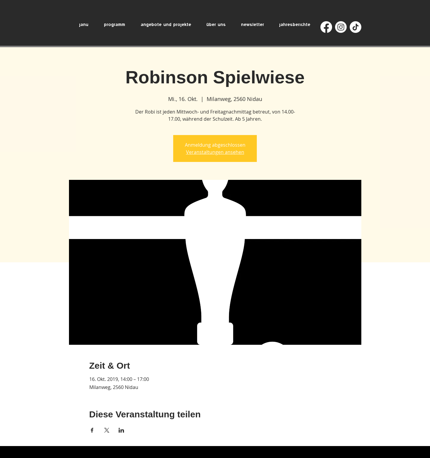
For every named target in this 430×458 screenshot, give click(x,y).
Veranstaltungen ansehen (215, 152)
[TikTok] (355, 27)
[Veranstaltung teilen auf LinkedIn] (121, 430)
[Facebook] (326, 27)
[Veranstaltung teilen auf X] (107, 430)
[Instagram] (341, 27)
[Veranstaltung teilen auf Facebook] (92, 430)
